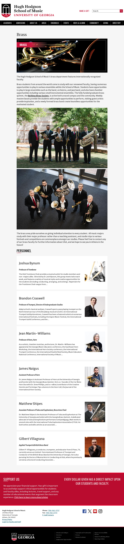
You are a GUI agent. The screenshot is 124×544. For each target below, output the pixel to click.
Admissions (20, 23)
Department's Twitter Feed (90, 511)
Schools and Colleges (62, 532)
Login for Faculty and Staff (11, 522)
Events (66, 23)
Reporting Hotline (100, 539)
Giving (105, 23)
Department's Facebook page (84, 511)
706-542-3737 (53, 510)
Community (94, 23)
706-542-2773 (51, 513)
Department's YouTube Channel (95, 511)
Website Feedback (80, 537)
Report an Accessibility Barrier (101, 533)
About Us (33, 23)
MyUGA (58, 537)
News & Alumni (79, 23)
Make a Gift (84, 11)
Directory (117, 23)
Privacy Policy (7, 519)
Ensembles (55, 23)
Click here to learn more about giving (31, 497)
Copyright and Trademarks (83, 532)
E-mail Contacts (48, 515)
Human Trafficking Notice (102, 536)
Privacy (77, 535)
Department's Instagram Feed (100, 511)
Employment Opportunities (63, 539)
